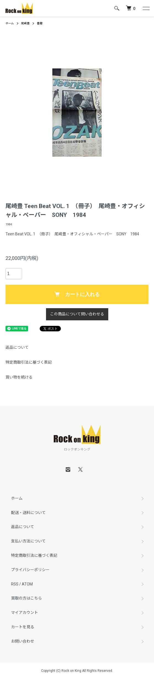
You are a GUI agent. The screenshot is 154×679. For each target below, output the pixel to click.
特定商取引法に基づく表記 (29, 362)
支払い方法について (28, 541)
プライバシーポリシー (30, 570)
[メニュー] (145, 8)
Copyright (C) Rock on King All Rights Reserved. (77, 671)
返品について (17, 347)
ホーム (10, 23)
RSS (14, 584)
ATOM (27, 584)
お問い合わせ (22, 641)
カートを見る (22, 627)
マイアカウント (24, 612)
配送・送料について (28, 512)
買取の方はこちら (26, 598)
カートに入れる (77, 294)
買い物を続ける (19, 377)
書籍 (39, 23)
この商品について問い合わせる (77, 314)
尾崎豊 (25, 23)
